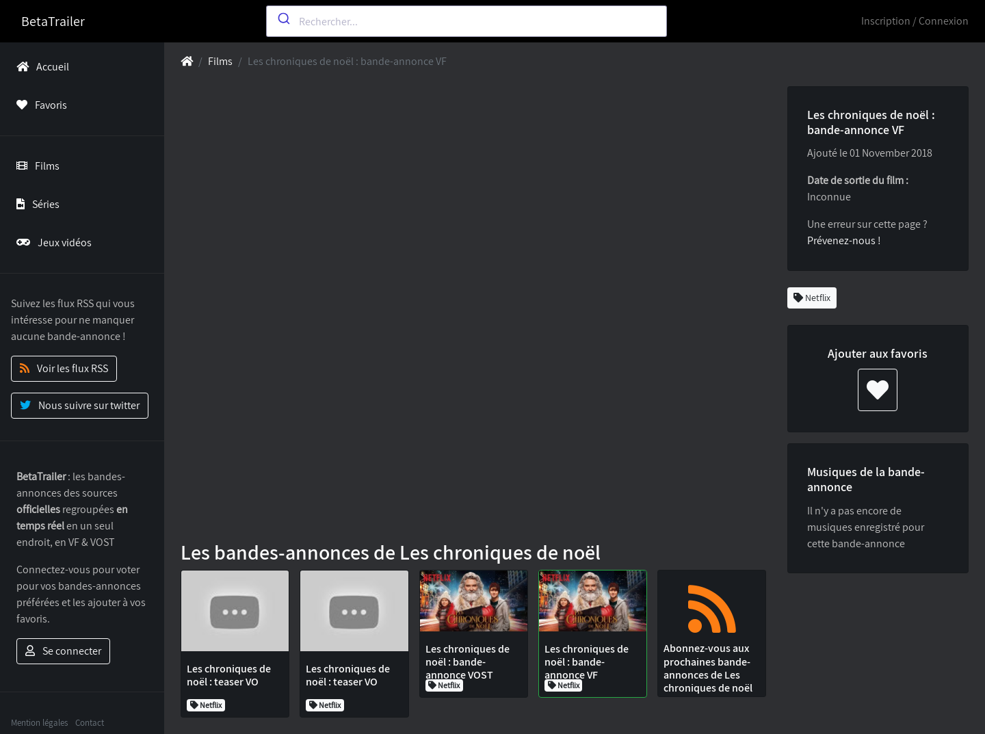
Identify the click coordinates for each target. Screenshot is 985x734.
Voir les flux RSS (64, 368)
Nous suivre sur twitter (80, 405)
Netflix (811, 297)
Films (35, 166)
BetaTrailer (53, 21)
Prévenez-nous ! (844, 240)
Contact (89, 723)
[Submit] (283, 18)
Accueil (40, 67)
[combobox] (467, 21)
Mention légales (39, 723)
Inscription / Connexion (915, 21)
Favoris (39, 105)
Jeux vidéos (51, 242)
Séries (35, 204)
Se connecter (63, 651)
